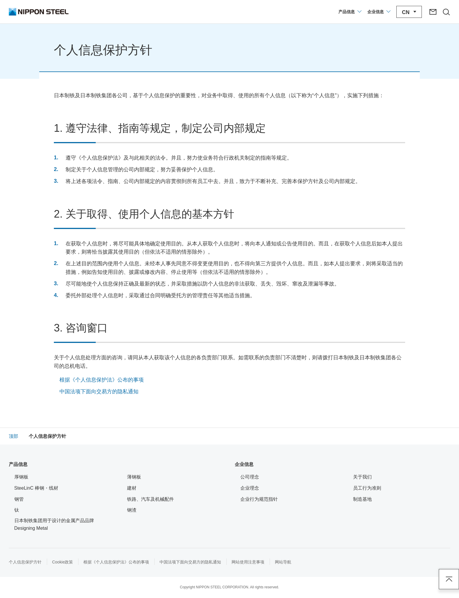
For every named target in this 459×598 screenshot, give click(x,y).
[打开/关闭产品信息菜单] (348, 11)
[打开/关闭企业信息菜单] (377, 11)
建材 (131, 488)
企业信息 (244, 464)
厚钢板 (21, 476)
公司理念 (253, 476)
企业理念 (249, 488)
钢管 (19, 499)
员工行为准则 (367, 488)
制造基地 (366, 499)
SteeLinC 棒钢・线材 (40, 487)
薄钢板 (134, 476)
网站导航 (283, 562)
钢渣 (131, 510)
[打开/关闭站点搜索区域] (445, 12)
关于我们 (362, 476)
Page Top (449, 579)
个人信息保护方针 (25, 562)
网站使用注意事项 (248, 562)
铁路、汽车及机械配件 (150, 499)
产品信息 (18, 464)
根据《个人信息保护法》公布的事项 (101, 380)
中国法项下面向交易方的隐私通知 (98, 391)
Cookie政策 (62, 562)
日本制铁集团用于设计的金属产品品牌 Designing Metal (56, 524)
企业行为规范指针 (259, 499)
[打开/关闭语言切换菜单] (407, 12)
